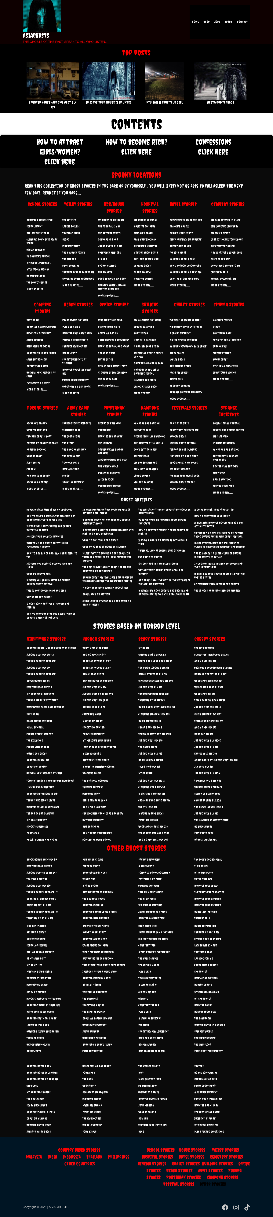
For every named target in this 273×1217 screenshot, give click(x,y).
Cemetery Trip (219, 272)
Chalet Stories (189, 304)
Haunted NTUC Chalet (206, 885)
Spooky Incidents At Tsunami (44, 998)
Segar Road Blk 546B (150, 727)
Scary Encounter (37, 1105)
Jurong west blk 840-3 (151, 780)
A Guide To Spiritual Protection (214, 509)
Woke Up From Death (146, 252)
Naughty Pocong (36, 449)
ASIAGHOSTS (36, 35)
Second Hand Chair (109, 327)
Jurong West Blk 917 (206, 747)
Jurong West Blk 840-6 (207, 773)
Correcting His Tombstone (227, 239)
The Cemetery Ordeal (223, 246)
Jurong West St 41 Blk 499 (97, 694)
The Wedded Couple (149, 1066)
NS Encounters (203, 826)
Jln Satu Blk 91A (203, 766)
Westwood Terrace (220, 102)
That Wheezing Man (145, 239)
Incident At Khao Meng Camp (99, 971)
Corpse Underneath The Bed (186, 220)
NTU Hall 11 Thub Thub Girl (164, 102)
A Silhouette (146, 866)
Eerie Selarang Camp (94, 800)
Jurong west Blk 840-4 (207, 707)
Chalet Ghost (177, 359)
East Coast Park (203, 833)
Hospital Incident (144, 226)
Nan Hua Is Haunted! (38, 475)
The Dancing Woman (93, 1011)
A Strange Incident (206, 1092)
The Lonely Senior (37, 282)
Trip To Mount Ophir (150, 892)
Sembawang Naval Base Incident (45, 707)
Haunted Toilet (203, 1005)
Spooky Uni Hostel (93, 1005)
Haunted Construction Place (99, 912)
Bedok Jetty (69, 353)
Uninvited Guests (148, 1092)
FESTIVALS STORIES (189, 408)
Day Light (143, 1024)
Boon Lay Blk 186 (203, 734)
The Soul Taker (35, 1098)
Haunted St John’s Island (41, 353)
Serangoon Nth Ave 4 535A (153, 833)
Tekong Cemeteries (149, 978)
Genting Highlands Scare (184, 278)
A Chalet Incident (180, 333)
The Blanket (105, 272)
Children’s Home (91, 714)
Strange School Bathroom (78, 272)
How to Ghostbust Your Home (212, 516)
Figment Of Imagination (112, 372)
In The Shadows (142, 272)
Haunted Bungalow (38, 760)
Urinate (143, 998)
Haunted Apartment (94, 872)
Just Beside (33, 462)
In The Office (105, 359)
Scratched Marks (148, 965)
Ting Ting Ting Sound (110, 320)
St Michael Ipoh (36, 276)
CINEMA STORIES (228, 304)
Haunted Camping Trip (151, 918)
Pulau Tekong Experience (209, 1131)
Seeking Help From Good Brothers (102, 813)
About (230, 22)
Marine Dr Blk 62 (92, 721)
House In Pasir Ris (205, 926)
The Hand (87, 1079)
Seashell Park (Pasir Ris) (152, 1125)
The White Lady (142, 430)
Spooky (66, 475)
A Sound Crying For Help (112, 459)
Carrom (31, 469)
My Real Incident (180, 469)
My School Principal (38, 262)
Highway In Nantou (224, 443)
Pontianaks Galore (109, 486)
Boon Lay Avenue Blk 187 (96, 661)
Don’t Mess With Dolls (95, 648)
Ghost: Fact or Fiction (96, 594)
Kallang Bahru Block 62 (152, 654)
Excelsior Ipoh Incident (208, 1051)
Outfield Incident (93, 820)
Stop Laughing (70, 265)
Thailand (97, 1157)
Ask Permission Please (95, 760)
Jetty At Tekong (36, 992)
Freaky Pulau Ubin (37, 366)
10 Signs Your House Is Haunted (108, 102)
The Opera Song (71, 436)
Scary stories (152, 639)
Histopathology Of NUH (151, 1051)
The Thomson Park (223, 486)
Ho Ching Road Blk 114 (150, 760)
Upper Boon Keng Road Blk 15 (155, 661)
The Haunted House (93, 898)
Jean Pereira (146, 1105)
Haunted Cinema (222, 320)
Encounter (200, 971)
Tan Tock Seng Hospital (208, 859)
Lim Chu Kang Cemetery (224, 226)
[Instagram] (236, 1207)
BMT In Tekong (90, 826)
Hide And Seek (70, 469)
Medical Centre (91, 753)
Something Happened (94, 992)
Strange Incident (93, 787)
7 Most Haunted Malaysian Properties (105, 587)
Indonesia (74, 1157)
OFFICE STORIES (114, 304)
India (55, 1157)
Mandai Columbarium (223, 278)
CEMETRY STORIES (228, 204)
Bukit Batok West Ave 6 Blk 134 (156, 707)
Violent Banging (143, 482)
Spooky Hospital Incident (153, 1031)
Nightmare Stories (46, 639)
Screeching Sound (180, 246)
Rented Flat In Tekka (225, 466)
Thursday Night (71, 233)
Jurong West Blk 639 (39, 885)
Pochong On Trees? (37, 482)
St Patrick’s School (38, 256)
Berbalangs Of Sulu (205, 1079)
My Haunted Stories (39, 1092)
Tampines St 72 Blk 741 (40, 918)
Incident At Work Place (184, 456)
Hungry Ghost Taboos (182, 482)
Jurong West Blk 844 (38, 667)
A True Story (90, 885)
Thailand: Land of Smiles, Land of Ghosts (161, 550)
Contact (242, 22)
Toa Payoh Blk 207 (37, 879)
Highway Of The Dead (206, 978)
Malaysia (34, 1157)
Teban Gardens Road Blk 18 (209, 700)
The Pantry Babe (107, 379)
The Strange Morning (95, 780)
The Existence (35, 740)
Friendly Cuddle (203, 1031)
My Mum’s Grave (220, 233)
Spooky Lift (69, 220)
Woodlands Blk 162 (204, 694)
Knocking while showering (78, 278)
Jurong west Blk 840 (150, 740)
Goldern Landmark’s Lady (148, 363)
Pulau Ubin (144, 971)
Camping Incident (148, 885)
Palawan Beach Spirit (75, 340)
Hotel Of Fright (91, 984)
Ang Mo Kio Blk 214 (205, 661)
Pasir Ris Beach (91, 1111)
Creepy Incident (36, 249)
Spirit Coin (176, 379)
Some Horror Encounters (185, 265)
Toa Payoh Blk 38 (147, 747)
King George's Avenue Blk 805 (155, 680)
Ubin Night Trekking (38, 346)
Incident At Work (204, 1118)
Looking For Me (203, 958)
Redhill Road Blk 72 (93, 707)
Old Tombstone (147, 992)
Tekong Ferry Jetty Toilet (42, 700)
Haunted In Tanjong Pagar (113, 346)
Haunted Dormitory (206, 1105)
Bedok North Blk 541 (38, 680)
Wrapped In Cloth (37, 430)
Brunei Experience (205, 839)
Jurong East (220, 346)
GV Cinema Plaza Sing (225, 366)
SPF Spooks (33, 320)
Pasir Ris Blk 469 (148, 820)
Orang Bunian (142, 475)
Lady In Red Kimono (205, 945)
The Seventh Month (109, 233)
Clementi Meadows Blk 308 (153, 714)
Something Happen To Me (225, 265)
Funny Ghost (220, 359)
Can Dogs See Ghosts (150, 557)
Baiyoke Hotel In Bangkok (97, 680)
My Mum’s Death (203, 872)
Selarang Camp (91, 793)
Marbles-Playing (36, 926)
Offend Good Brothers (207, 939)
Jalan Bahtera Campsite (152, 912)
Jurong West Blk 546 (110, 246)
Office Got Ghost (37, 753)
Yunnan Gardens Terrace (41, 661)
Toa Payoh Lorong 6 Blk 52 (153, 667)
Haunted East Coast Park (77, 333)
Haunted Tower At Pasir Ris (43, 1005)
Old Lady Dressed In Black (225, 220)
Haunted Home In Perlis (152, 1098)
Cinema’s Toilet (222, 353)
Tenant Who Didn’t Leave (112, 366)
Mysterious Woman (38, 269)
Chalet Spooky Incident (183, 340)
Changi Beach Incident (75, 380)
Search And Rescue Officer (229, 430)
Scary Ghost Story (205, 1085)
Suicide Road (141, 456)
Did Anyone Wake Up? (150, 905)
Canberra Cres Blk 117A (207, 800)
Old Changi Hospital (145, 220)
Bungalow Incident (205, 912)
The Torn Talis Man (109, 226)
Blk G (141, 1131)
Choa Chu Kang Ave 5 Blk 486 (154, 800)
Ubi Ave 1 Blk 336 (147, 806)
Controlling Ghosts (206, 965)
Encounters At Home (207, 1111)
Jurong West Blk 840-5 (207, 740)
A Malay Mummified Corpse (98, 766)
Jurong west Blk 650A (95, 700)
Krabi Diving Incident (75, 320)
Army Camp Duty (36, 958)
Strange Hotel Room (39, 1125)
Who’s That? (89, 1085)
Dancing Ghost (142, 265)
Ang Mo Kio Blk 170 (205, 727)
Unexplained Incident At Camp (44, 773)
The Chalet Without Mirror (186, 327)
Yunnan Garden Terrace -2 (42, 892)
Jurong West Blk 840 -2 (40, 654)
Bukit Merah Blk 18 (149, 721)
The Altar (68, 443)
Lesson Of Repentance (207, 793)
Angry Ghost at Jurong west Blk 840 (216, 760)
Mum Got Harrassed (146, 469)
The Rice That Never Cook (184, 475)
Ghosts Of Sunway (37, 766)
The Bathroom (202, 1018)
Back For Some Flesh (150, 1038)
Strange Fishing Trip (74, 346)
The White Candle (108, 466)
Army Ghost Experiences (97, 833)
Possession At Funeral (226, 423)
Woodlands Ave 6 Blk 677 (208, 680)
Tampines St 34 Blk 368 (151, 700)
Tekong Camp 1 (70, 462)
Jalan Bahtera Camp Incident (155, 932)
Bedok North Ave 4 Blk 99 (42, 859)
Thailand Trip (202, 918)
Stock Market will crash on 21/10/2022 (49, 509)
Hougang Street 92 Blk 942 (210, 674)
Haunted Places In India (41, 1111)
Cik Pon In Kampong (145, 462)
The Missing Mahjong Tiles (185, 320)
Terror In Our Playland (183, 449)
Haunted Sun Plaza (145, 380)
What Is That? (34, 456)
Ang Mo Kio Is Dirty (94, 654)
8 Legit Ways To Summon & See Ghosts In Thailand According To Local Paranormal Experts (106, 557)
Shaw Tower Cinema (224, 372)
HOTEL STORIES (183, 204)
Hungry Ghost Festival (183, 443)
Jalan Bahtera (35, 340)
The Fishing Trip (91, 1118)
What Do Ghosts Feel (39, 574)
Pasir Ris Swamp (92, 1105)
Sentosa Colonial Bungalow (186, 392)
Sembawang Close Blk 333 (208, 721)
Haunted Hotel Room (182, 259)
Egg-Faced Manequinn (95, 1092)
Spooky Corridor (204, 648)
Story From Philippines (208, 1098)
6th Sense (32, 1085)
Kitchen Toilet (71, 246)
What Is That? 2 (147, 1111)
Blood (65, 239)
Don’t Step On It (179, 423)
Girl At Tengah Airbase (40, 952)
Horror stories (98, 639)
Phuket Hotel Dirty (181, 233)
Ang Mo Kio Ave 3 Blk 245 (153, 839)
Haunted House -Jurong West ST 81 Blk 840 (51, 648)
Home (199, 22)
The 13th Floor (178, 252)
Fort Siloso (141, 333)
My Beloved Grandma (206, 992)
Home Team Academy (94, 806)
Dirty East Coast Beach (40, 1011)
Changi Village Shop (145, 386)
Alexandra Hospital (145, 246)
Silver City (88, 879)
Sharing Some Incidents (76, 423)
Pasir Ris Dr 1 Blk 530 (39, 905)
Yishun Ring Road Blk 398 (208, 687)
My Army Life (34, 965)
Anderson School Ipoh (40, 220)
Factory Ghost (91, 866)
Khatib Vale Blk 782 (205, 753)
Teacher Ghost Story (39, 436)
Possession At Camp (38, 382)
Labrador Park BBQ (38, 1024)
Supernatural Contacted (209, 892)
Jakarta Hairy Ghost (39, 1131)
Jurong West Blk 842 (206, 813)
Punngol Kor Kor (108, 239)
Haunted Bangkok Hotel (96, 978)
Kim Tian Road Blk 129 (39, 687)
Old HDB (102, 259)
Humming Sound (36, 939)
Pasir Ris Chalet (179, 372)
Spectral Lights (91, 1098)
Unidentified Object (38, 1044)
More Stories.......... (37, 289)
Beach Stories (78, 304)
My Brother (145, 773)
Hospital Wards (147, 1044)
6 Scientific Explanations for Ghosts (216, 584)
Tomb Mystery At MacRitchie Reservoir (50, 780)
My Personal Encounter (96, 740)
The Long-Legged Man (146, 259)
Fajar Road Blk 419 (149, 766)
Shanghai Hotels (179, 226)
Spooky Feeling (107, 265)
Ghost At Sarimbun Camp (41, 327)
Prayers (199, 1066)
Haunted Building (92, 905)
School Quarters (144, 327)
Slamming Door (71, 430)
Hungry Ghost (178, 436)
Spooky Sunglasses (37, 826)
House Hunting (222, 479)
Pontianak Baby (222, 333)
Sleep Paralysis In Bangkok (185, 239)
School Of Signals (37, 945)
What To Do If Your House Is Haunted (104, 546)
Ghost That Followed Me (184, 430)
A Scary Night (106, 479)
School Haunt (35, 226)
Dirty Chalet (177, 353)
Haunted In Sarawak (110, 436)
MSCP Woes (219, 472)
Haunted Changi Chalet (207, 898)
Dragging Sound (91, 773)
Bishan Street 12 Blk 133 (152, 674)
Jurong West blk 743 (150, 753)
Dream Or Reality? (109, 472)
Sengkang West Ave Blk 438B (154, 734)
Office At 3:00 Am (108, 333)
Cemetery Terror (148, 1005)
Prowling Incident (73, 482)
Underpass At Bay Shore (76, 386)
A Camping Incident (150, 1018)
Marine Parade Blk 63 (151, 813)
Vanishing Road (203, 952)
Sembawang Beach (180, 366)
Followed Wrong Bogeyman (154, 872)
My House (143, 648)
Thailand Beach (35, 1038)
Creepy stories (209, 639)
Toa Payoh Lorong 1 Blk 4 (208, 806)
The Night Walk (147, 898)
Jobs (219, 22)
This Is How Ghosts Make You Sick (46, 590)
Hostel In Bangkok (145, 340)
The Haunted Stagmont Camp (211, 820)
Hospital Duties (143, 278)
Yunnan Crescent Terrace (153, 694)
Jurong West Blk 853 (150, 687)
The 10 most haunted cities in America (217, 590)
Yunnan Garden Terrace (208, 787)
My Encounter (202, 998)
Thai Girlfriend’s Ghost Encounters (103, 965)
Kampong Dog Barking (146, 423)
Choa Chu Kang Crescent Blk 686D (213, 667)
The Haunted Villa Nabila (148, 443)
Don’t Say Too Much (145, 449)
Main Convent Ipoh (149, 1079)
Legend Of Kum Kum (109, 423)
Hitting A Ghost (36, 932)
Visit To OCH (201, 866)
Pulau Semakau (71, 327)
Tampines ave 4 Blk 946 (207, 780)
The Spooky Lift (71, 456)
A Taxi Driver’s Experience (226, 252)
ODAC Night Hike (147, 926)
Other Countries (79, 1163)
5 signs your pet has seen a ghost (158, 563)
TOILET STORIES (78, 204)
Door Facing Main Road (112, 278)
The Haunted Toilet (73, 252)
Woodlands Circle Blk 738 (153, 826)
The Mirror (69, 259)
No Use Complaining (205, 1072)
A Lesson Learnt (148, 984)
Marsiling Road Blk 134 (151, 793)
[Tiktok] (247, 1207)
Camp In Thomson (37, 359)
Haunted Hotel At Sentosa (186, 272)
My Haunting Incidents (147, 320)
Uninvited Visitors (109, 252)
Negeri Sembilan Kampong (149, 436)
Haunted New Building (95, 918)
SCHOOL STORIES (42, 204)
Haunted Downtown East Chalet (189, 346)
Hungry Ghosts (203, 984)
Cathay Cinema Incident (227, 340)
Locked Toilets (71, 226)
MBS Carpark (220, 436)
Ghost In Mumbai (37, 1118)
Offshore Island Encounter (43, 1031)
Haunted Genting (180, 385)
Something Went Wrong (96, 839)
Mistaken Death (143, 233)
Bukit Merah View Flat (208, 714)
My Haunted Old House (111, 220)
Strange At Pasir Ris (206, 932)
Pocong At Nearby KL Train (42, 443)
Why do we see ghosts (39, 597)
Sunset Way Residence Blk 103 (211, 654)
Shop (210, 22)
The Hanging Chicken (74, 449)
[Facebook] (225, 1207)
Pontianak (104, 430)
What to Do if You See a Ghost (100, 540)
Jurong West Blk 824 (94, 687)
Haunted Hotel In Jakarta (42, 1072)
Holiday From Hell (205, 1011)
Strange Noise (106, 353)
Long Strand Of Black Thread (99, 747)
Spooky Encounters (94, 727)
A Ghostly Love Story (146, 346)
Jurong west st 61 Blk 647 (42, 872)
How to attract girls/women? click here (60, 151)
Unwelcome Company (39, 333)
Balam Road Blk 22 (93, 674)
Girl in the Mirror (38, 233)
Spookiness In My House (184, 462)
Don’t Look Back (220, 259)
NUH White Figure (92, 859)
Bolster (143, 1118)
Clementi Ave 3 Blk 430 (151, 787)
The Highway (105, 443)
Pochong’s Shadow (37, 423)
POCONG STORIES (42, 408)
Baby (141, 1072)
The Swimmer (90, 998)
